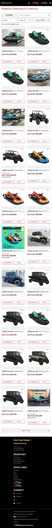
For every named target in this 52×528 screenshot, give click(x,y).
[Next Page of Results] (48, 20)
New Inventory (17, 459)
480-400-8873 (18, 446)
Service (16, 474)
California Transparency (19, 514)
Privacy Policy (31, 511)
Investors (16, 478)
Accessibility (29, 514)
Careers (16, 476)
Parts (15, 472)
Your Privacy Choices (20, 516)
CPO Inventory (17, 463)
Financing (16, 470)
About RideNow (18, 479)
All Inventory (17, 457)
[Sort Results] (9, 20)
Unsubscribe (17, 511)
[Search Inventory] (48, 15)
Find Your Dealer (23, 440)
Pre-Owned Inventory (19, 461)
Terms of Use (24, 511)
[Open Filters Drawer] (9, 15)
